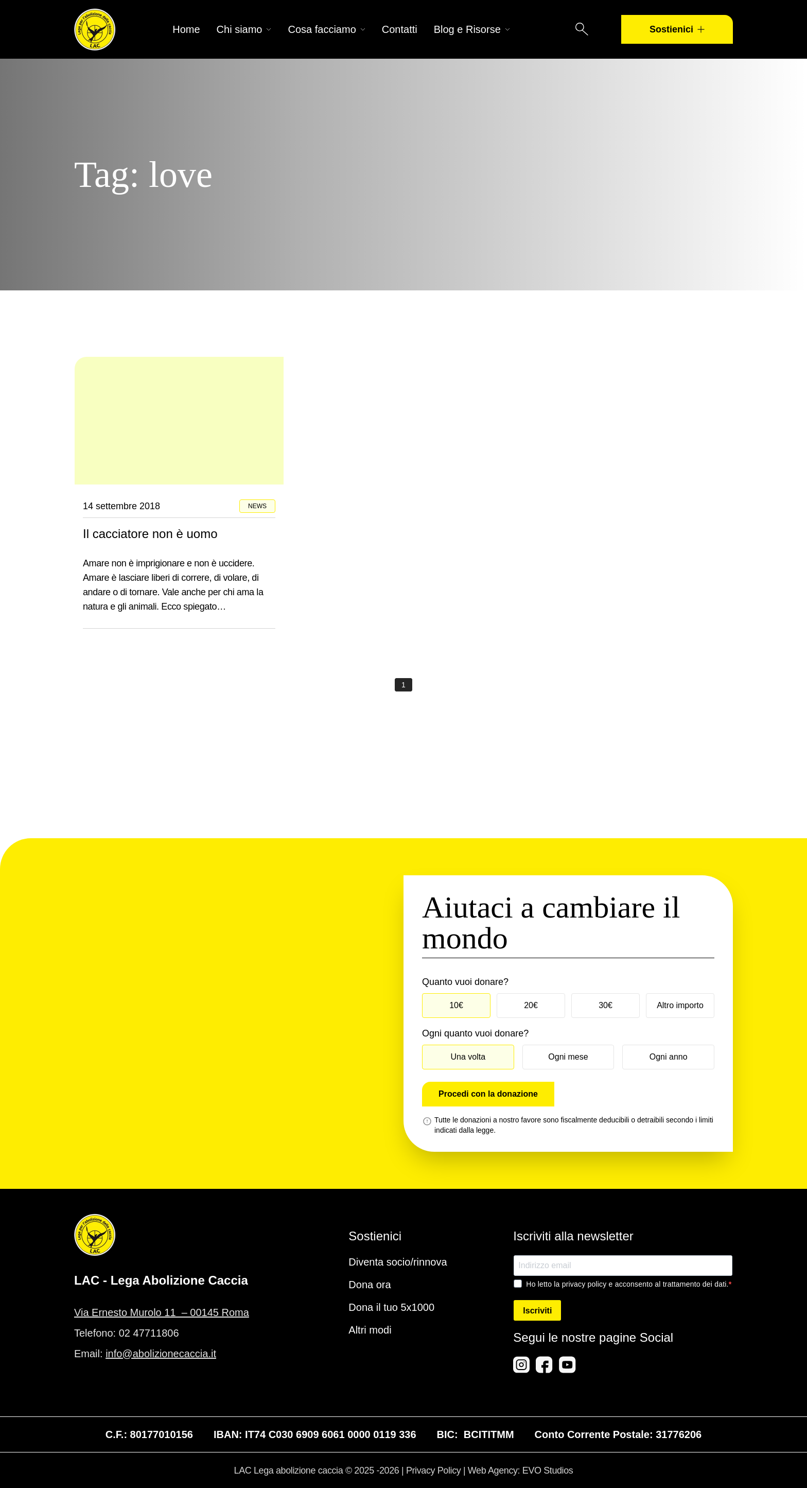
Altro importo (680, 1005)
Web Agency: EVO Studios (520, 1470)
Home (186, 29)
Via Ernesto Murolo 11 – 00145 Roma (161, 1312)
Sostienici (677, 29)
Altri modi (369, 1330)
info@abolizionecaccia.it (161, 1353)
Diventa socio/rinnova (397, 1262)
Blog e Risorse (472, 29)
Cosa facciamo (326, 29)
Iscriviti (537, 1310)
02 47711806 (149, 1333)
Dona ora (369, 1284)
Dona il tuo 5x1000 (391, 1307)
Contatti (399, 29)
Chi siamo (244, 29)
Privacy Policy (433, 1470)
